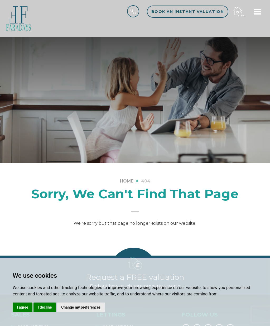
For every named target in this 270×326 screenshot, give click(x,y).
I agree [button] (22, 307)
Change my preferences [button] (80, 307)
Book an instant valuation (187, 11)
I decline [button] (45, 307)
